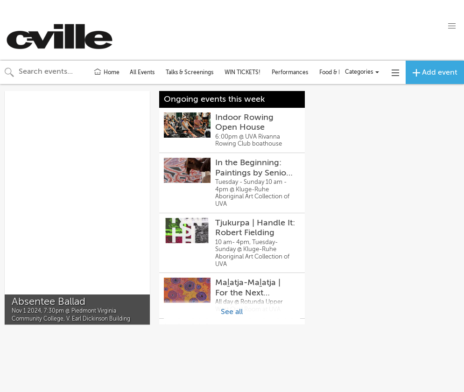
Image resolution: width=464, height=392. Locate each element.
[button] (452, 26)
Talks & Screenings (189, 72)
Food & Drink (335, 72)
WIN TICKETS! (242, 72)
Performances (290, 72)
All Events (142, 72)
